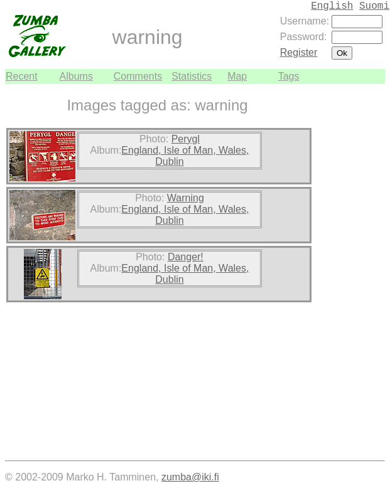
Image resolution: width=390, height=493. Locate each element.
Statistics (191, 76)
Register (299, 52)
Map (237, 76)
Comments (138, 76)
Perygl (185, 139)
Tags (289, 76)
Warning (185, 198)
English (332, 6)
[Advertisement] (347, 272)
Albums (76, 76)
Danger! (185, 257)
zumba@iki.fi (190, 477)
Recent (22, 76)
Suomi (374, 6)
